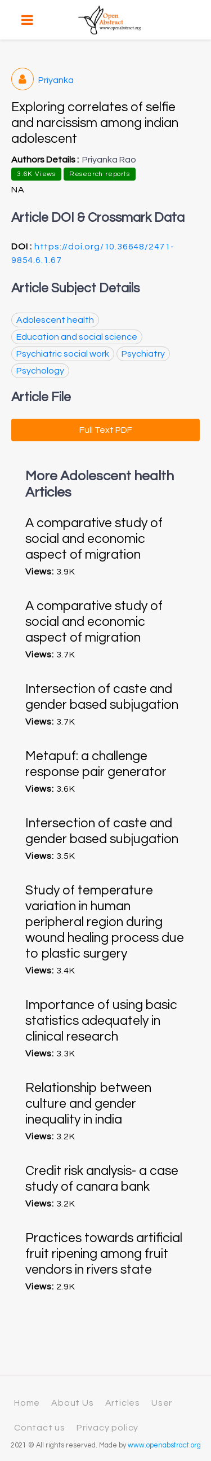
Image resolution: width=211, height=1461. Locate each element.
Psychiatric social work (62, 353)
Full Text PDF (105, 430)
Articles (122, 1402)
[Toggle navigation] (27, 19)
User (161, 1402)
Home (27, 1402)
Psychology (40, 370)
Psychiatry (143, 353)
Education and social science (76, 336)
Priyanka (42, 80)
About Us (72, 1402)
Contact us (39, 1427)
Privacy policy (107, 1427)
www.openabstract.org (164, 1445)
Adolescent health (55, 319)
